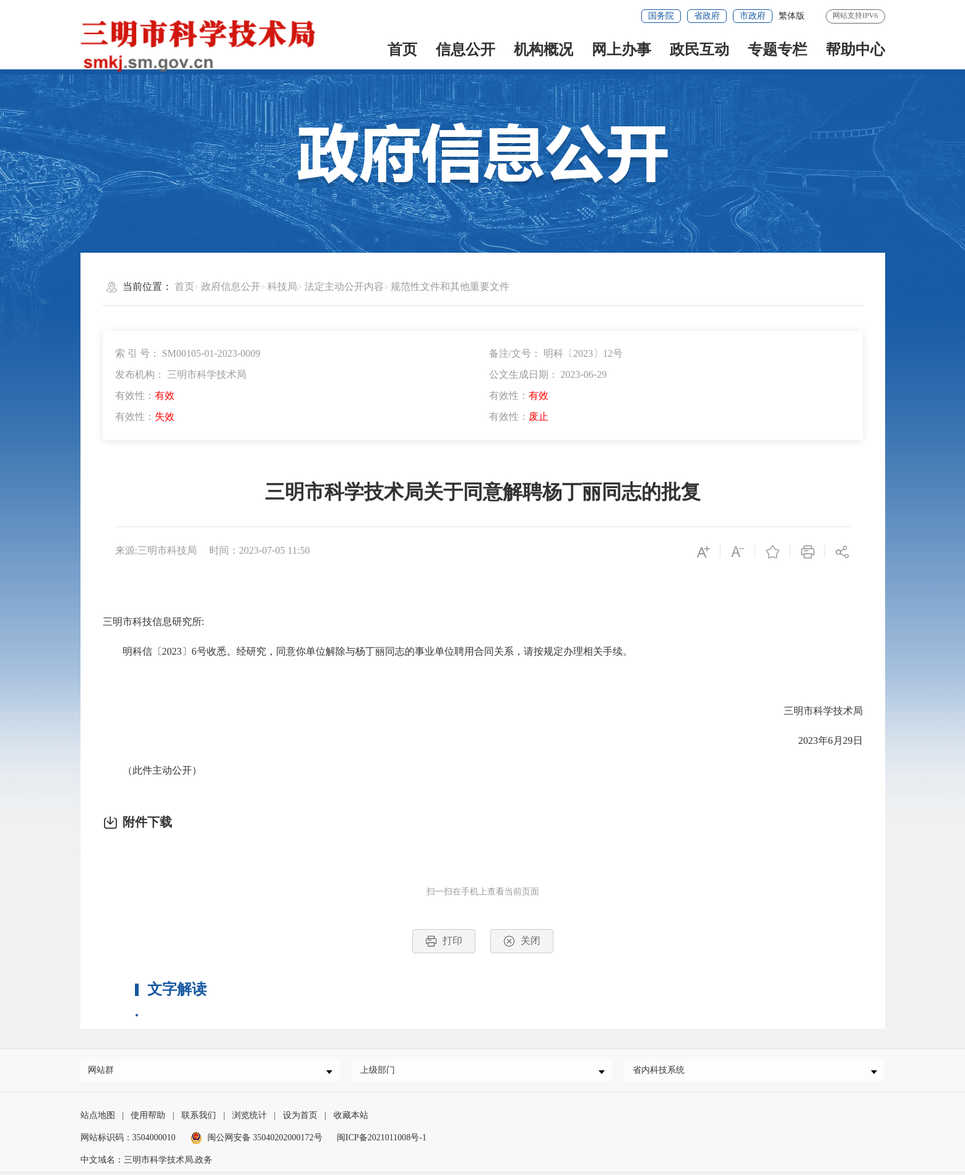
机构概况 (543, 49)
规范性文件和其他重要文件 (450, 286)
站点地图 (97, 1119)
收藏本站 (351, 1119)
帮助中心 (855, 49)
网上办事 (621, 49)
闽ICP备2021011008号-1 (381, 1141)
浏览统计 (249, 1119)
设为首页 (300, 1119)
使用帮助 (148, 1119)
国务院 (661, 15)
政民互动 (699, 49)
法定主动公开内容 (344, 286)
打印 (443, 941)
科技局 (282, 286)
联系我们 (198, 1119)
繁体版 (792, 15)
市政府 (753, 15)
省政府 (707, 15)
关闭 (521, 941)
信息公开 (465, 49)
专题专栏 (777, 49)
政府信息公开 (231, 286)
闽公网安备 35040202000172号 (256, 1141)
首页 (402, 49)
